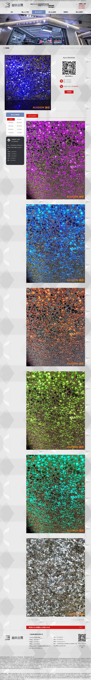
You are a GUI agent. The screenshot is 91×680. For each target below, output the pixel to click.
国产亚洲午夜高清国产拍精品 (70, 673)
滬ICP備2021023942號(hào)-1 (36, 648)
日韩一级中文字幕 (26, 675)
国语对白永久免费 (14, 679)
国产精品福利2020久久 (19, 676)
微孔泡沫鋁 (19, 126)
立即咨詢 (69, 92)
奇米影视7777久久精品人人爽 (77, 675)
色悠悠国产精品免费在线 (35, 676)
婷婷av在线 (46, 677)
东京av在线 (13, 677)
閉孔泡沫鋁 (10, 129)
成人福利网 (7, 677)
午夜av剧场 (67, 675)
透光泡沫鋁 (10, 122)
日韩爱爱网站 (5, 675)
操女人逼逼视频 (65, 676)
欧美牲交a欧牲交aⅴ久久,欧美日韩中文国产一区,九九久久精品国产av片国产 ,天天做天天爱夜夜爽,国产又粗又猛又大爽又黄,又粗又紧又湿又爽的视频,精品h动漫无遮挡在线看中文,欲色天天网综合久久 (43, 0)
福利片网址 (52, 677)
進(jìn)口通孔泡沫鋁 (35, 619)
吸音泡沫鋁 (10, 126)
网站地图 (89, 658)
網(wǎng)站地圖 (82, 646)
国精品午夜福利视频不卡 (13, 673)
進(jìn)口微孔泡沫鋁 (79, 619)
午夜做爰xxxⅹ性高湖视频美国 (58, 675)
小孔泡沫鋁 (19, 132)
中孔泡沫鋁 (10, 132)
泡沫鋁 (85, 48)
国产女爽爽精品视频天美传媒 (15, 675)
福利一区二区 (23, 673)
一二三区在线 (56, 673)
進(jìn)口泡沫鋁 (79, 48)
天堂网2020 (26, 676)
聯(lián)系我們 (79, 12)
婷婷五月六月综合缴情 (5, 679)
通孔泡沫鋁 (19, 122)
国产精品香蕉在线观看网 (60, 677)
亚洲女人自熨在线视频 (82, 673)
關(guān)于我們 (25, 12)
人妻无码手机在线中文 (46, 676)
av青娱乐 (28, 673)
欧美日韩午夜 (69, 677)
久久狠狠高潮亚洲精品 (85, 677)
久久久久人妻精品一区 (8, 676)
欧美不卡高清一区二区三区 (47, 673)
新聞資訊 (66, 12)
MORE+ (80, 627)
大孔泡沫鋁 (19, 129)
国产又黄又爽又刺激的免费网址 (76, 676)
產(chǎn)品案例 (52, 12)
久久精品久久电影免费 (46, 675)
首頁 (12, 12)
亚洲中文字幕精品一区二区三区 (23, 677)
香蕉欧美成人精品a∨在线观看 (37, 677)
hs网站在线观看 (76, 677)
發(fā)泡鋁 (19, 119)
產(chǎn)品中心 (38, 12)
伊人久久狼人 (22, 679)
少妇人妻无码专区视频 (35, 673)
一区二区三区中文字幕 (36, 675)
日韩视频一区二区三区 (56, 676)
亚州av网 (62, 673)
